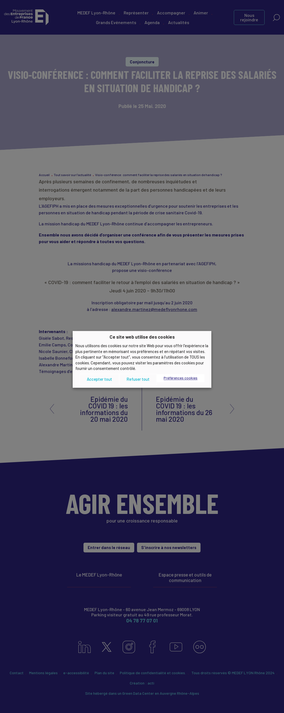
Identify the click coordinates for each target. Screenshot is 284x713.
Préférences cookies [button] (180, 378)
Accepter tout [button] (99, 379)
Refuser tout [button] (137, 379)
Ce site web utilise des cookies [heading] (142, 336)
